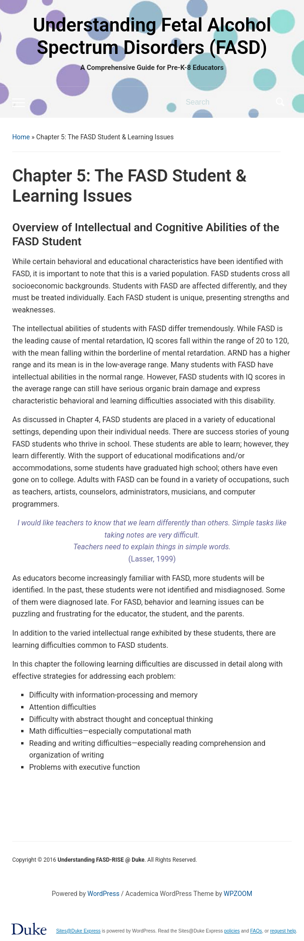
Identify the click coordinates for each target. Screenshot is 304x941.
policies (232, 930)
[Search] (228, 102)
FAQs (256, 930)
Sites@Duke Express (78, 930)
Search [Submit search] (280, 102)
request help (283, 930)
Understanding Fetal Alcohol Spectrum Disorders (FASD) (152, 36)
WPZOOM (238, 893)
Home (21, 137)
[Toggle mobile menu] (18, 103)
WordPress (103, 893)
